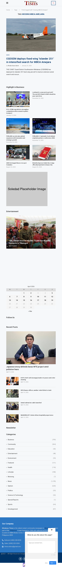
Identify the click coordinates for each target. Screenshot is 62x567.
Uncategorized (32, 509)
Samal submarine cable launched (31, 403)
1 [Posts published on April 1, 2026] (23, 293)
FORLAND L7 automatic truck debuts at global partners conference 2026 (43, 137)
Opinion (32, 486)
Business (32, 440)
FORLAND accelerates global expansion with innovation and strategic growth (15, 138)
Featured (32, 463)
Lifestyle (32, 472)
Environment (32, 458)
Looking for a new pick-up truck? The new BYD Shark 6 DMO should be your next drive (44, 94)
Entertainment (32, 454)
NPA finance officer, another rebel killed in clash (36, 390)
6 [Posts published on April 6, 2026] (9, 297)
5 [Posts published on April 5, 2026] (52, 293)
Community (32, 444)
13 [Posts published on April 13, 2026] (10, 300)
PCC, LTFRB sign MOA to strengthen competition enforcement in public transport (17, 111)
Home (8, 10)
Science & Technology (32, 495)
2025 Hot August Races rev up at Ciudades (16, 164)
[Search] (53, 3)
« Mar (30, 311)
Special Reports (32, 500)
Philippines (13, 531)
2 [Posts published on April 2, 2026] (30, 293)
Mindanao (48, 528)
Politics (32, 491)
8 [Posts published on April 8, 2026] (23, 297)
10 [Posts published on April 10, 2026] (38, 297)
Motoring (32, 477)
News (32, 481)
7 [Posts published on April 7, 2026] (16, 297)
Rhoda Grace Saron (13, 66)
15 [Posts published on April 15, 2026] (24, 300)
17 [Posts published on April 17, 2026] (38, 300)
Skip (46, 563)
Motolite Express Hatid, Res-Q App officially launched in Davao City (43, 164)
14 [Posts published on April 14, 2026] (17, 300)
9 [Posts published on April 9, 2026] (30, 297)
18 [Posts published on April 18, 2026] (45, 300)
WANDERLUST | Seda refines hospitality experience (37, 415)
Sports (32, 504)
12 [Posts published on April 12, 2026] (52, 297)
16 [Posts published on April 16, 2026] (31, 300)
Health (32, 467)
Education (32, 449)
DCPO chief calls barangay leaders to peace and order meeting (38, 379)
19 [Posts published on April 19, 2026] (52, 300)
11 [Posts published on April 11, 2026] (45, 297)
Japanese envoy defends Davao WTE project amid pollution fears (27, 368)
